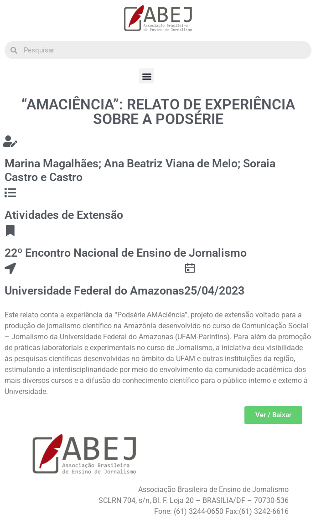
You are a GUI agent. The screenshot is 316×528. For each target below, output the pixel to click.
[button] (146, 75)
